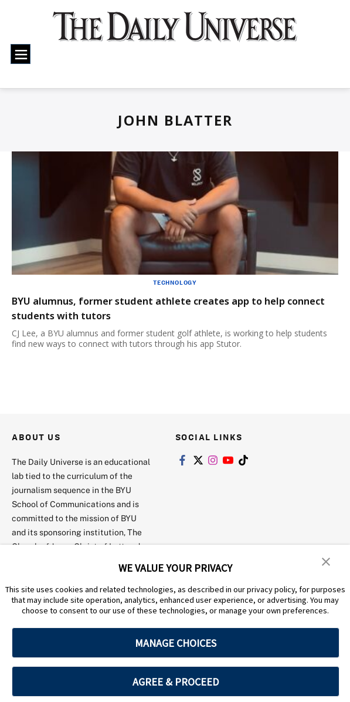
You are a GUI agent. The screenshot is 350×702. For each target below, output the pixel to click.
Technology (175, 282)
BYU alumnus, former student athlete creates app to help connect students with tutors (166, 307)
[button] (326, 562)
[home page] (175, 33)
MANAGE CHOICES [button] (175, 643)
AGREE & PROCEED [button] (175, 682)
